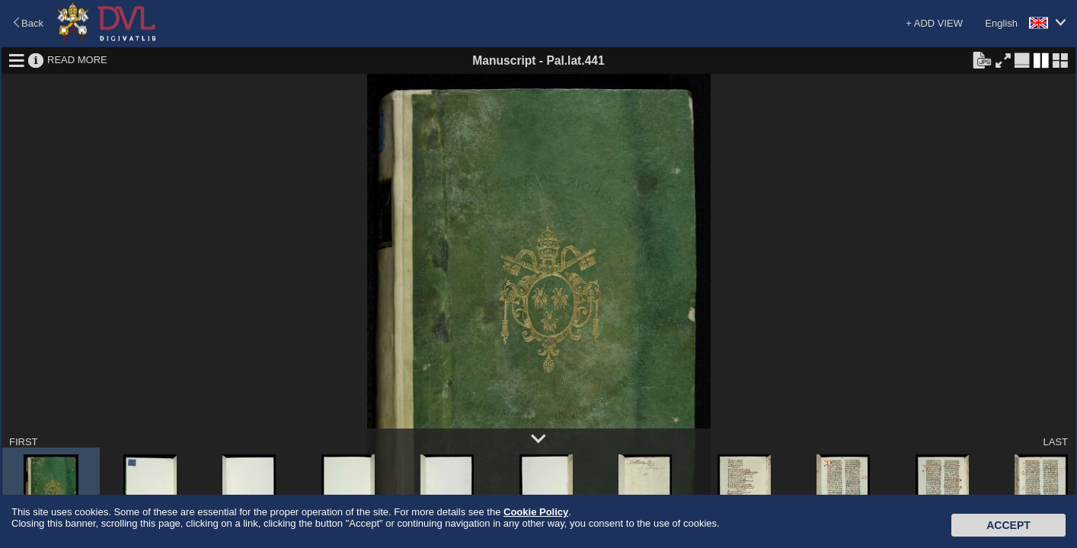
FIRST (23, 442)
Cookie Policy (535, 512)
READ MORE (77, 59)
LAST (1055, 442)
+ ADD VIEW (934, 23)
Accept (1008, 525)
